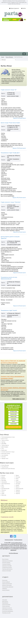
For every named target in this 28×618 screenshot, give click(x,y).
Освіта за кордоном (7, 583)
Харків (17, 485)
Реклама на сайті (6, 612)
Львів (2, 493)
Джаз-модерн (4, 447)
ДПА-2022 (4, 599)
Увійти (24, 8)
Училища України (6, 564)
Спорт (2, 57)
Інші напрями (4, 455)
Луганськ (3, 490)
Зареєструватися (14, 8)
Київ (2, 485)
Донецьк (3, 478)
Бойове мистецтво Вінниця (8, 468)
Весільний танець (5, 453)
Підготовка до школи (7, 609)
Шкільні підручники (7, 585)
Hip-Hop (3, 442)
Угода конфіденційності (16, 542)
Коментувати (22, 118)
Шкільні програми (6, 570)
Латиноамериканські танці (8, 437)
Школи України (5, 590)
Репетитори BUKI (6, 604)
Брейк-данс (4, 450)
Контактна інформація (7, 611)
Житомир (3, 480)
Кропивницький (5, 488)
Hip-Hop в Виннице (13, 553)
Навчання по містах (7, 607)
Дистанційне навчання (7, 586)
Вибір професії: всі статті (19, 398)
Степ (2, 448)
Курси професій (6, 581)
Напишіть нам (4, 524)
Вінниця (3, 475)
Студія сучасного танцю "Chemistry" (11, 202)
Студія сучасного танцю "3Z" (9, 90)
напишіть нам (7, 511)
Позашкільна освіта (7, 567)
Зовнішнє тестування (7, 560)
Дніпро (3, 477)
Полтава (18, 477)
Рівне (17, 478)
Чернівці (18, 491)
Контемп (3, 456)
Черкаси (18, 490)
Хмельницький (19, 488)
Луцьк (2, 491)
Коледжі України (6, 562)
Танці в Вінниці (9, 57)
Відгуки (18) (16, 148)
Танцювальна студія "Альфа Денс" (10, 152)
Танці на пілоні (5, 440)
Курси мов (4, 580)
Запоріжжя (4, 482)
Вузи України (5, 559)
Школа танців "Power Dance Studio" (10, 122)
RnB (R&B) (3, 443)
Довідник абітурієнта (7, 569)
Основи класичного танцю (7, 451)
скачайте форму (19, 524)
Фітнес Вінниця (5, 465)
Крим (2, 487)
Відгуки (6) (16, 232)
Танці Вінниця (4, 467)
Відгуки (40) (16, 197)
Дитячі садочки (6, 606)
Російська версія (18, 539)
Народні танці (4, 458)
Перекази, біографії (6, 565)
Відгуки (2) (16, 118)
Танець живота (5, 445)
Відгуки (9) (16, 272)
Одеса (17, 475)
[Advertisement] (14, 36)
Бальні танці (4, 438)
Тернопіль (18, 482)
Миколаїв (3, 495)
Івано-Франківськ (5, 483)
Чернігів (18, 493)
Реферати (4, 588)
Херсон (17, 487)
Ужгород (18, 483)
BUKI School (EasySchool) (5, 602)
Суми (17, 480)
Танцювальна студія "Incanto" (9, 310)
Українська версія (9, 539)
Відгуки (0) (16, 350)
